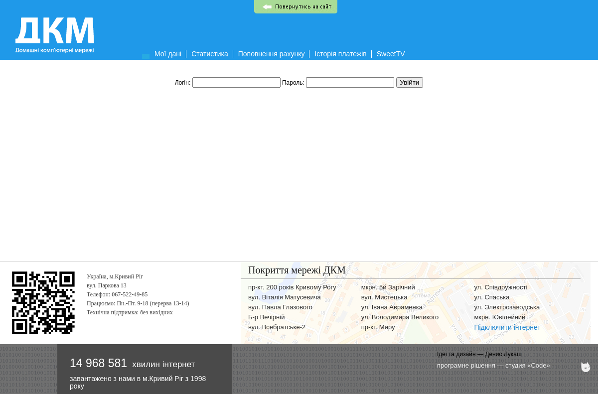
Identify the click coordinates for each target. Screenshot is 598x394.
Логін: (228, 82)
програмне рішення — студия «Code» (493, 365)
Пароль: (339, 82)
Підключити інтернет (507, 327)
